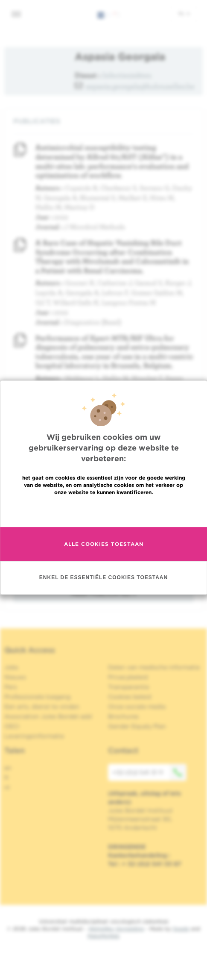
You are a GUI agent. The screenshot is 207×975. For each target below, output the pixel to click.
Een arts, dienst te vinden (41, 706)
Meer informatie (103, 518)
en (8, 767)
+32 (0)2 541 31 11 (149, 772)
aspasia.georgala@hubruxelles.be (140, 86)
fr (6, 777)
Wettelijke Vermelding (116, 928)
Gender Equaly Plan (137, 726)
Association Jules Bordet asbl (48, 716)
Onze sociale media (137, 706)
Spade (181, 928)
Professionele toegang (37, 696)
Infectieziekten (127, 75)
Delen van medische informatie (154, 667)
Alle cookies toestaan (103, 552)
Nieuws (15, 677)
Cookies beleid (129, 696)
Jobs (11, 667)
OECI (11, 726)
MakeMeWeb (103, 936)
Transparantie (128, 686)
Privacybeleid (128, 677)
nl (184, 13)
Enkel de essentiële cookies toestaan (103, 586)
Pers (10, 686)
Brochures (123, 716)
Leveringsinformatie (34, 736)
